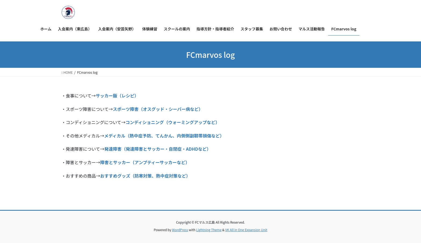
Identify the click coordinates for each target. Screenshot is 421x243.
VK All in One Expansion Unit (246, 229)
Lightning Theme (209, 229)
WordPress (180, 229)
